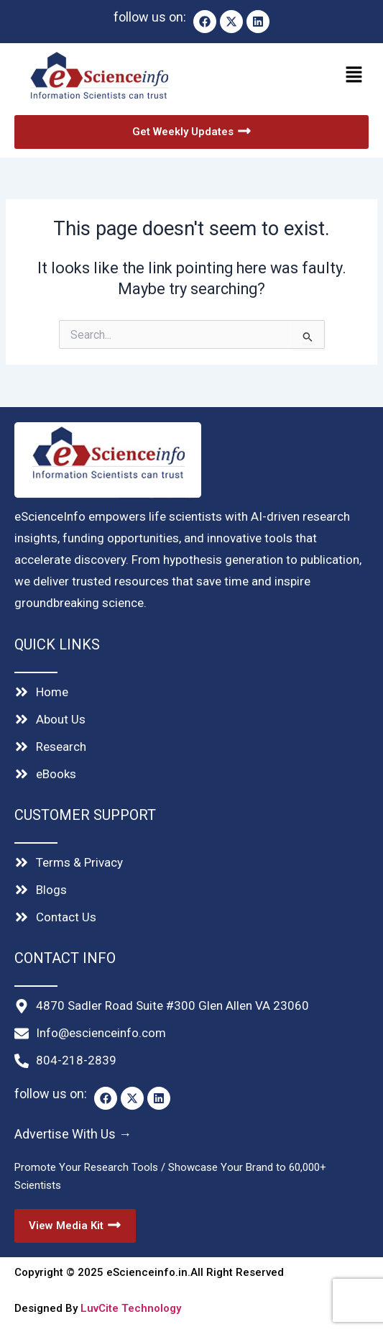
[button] (283, 76)
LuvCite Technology (130, 1308)
